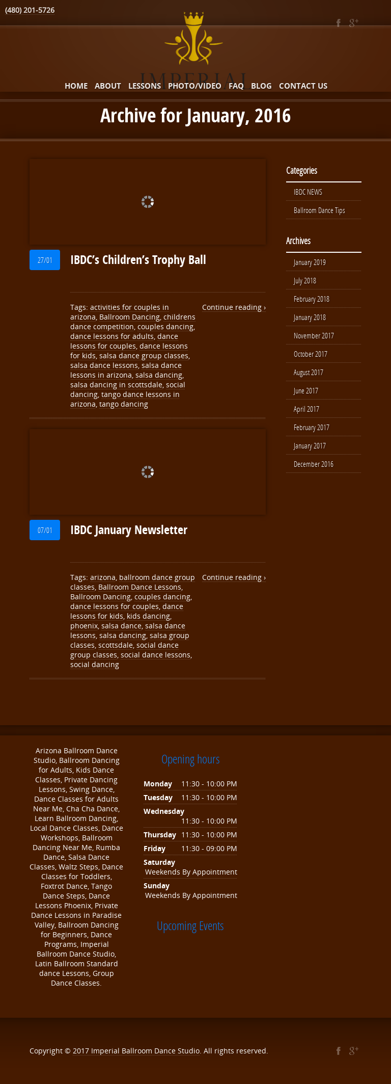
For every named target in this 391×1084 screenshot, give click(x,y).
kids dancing (148, 616)
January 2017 (310, 445)
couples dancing (165, 326)
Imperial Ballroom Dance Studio (145, 1050)
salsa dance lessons (104, 365)
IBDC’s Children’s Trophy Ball (138, 259)
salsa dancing (158, 375)
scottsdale (115, 645)
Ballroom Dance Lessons (139, 587)
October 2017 (310, 354)
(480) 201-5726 (29, 10)
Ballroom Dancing (129, 317)
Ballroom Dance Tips (319, 210)
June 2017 (306, 390)
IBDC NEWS (308, 192)
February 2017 (311, 427)
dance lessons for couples (124, 341)
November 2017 (314, 335)
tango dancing (123, 404)
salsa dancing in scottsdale (116, 384)
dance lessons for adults (112, 336)
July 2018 (305, 280)
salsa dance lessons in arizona (126, 370)
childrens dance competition (133, 321)
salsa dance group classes (143, 355)
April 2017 (306, 409)
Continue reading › (234, 307)
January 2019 (310, 262)
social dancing (94, 664)
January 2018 (310, 317)
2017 (82, 1050)
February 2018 (311, 299)
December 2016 (313, 464)
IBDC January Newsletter (128, 529)
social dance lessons (155, 654)
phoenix (84, 625)
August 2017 (308, 372)
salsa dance (121, 625)
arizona (103, 577)
